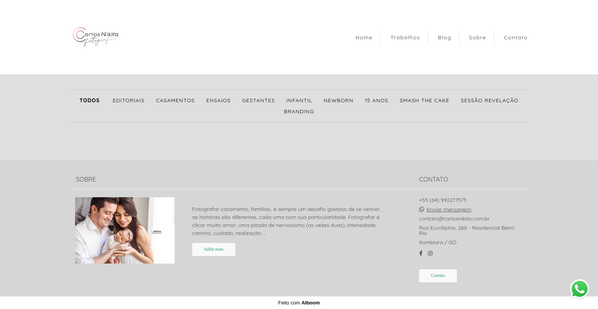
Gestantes (258, 100)
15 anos (376, 100)
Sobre (477, 37)
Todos (89, 100)
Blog (444, 37)
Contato (516, 37)
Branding (299, 111)
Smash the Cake (424, 100)
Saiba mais (213, 249)
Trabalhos (405, 37)
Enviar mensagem (449, 209)
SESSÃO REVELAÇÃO (489, 100)
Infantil (299, 100)
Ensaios (218, 100)
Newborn (339, 100)
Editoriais (129, 100)
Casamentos (175, 100)
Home (364, 37)
